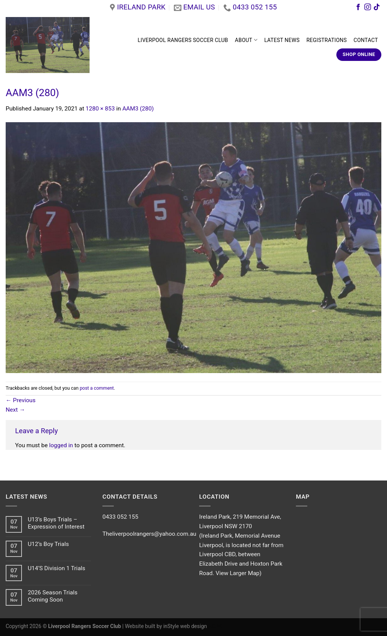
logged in (61, 445)
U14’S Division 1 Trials (56, 568)
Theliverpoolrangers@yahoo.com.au (149, 533)
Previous (21, 400)
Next (15, 409)
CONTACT (366, 40)
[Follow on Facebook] (358, 8)
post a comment (97, 388)
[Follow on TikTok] (376, 8)
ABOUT (246, 40)
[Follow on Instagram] (367, 8)
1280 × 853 (100, 108)
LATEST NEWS (282, 40)
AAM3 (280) (138, 108)
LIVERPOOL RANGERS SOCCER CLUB (183, 40)
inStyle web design (185, 626)
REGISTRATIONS (327, 40)
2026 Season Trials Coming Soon (52, 596)
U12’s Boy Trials (48, 544)
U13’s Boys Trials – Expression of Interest (56, 523)
